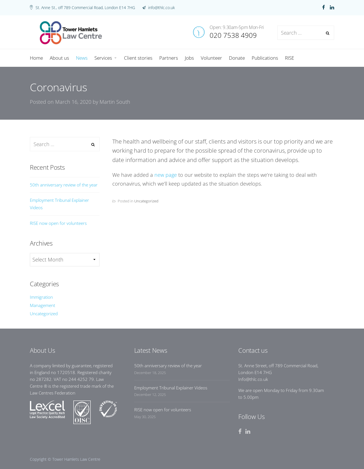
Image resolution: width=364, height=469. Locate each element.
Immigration (41, 297)
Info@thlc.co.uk (253, 379)
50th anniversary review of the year (64, 185)
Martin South (115, 101)
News (271, 133)
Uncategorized (146, 201)
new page (165, 174)
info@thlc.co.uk (161, 7)
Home (251, 133)
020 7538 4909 (233, 35)
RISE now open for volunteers (58, 223)
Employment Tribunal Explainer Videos (59, 203)
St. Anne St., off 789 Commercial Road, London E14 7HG (85, 7)
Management (42, 305)
